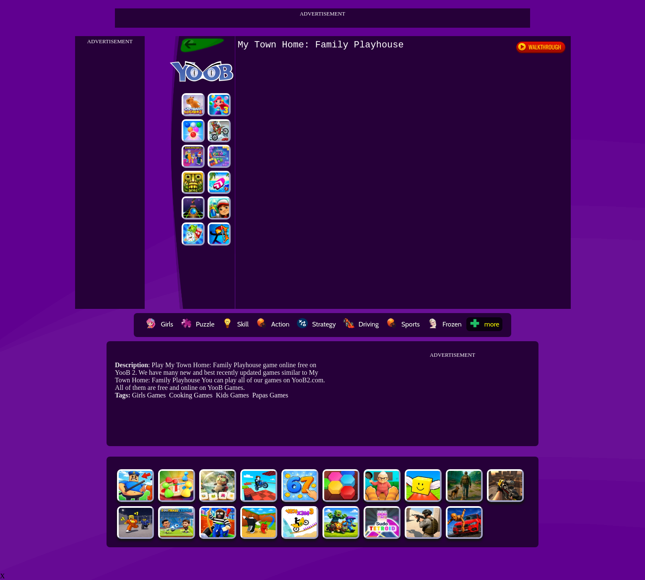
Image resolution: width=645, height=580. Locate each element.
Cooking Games (191, 395)
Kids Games (232, 395)
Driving (361, 324)
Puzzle (197, 324)
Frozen (444, 324)
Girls (159, 324)
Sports (403, 324)
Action (272, 324)
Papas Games (270, 395)
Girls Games (149, 395)
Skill (235, 324)
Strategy (316, 324)
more (484, 324)
